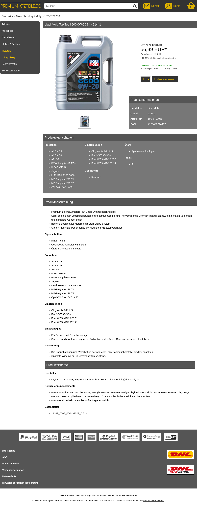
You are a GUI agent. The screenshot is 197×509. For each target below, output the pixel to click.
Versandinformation (13, 470)
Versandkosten (169, 58)
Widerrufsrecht (10, 463)
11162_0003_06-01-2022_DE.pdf (69, 413)
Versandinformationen (153, 500)
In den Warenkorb (165, 79)
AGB (4, 457)
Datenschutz (9, 476)
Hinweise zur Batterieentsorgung (20, 482)
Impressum (8, 450)
